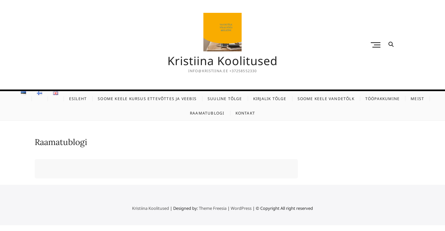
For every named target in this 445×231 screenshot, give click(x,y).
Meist (417, 98)
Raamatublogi (207, 113)
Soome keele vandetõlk (326, 98)
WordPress (241, 208)
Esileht (78, 98)
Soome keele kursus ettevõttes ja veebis (147, 98)
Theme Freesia (213, 208)
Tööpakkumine (382, 98)
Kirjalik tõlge (270, 98)
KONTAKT (245, 113)
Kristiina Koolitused (222, 61)
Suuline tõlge (225, 98)
